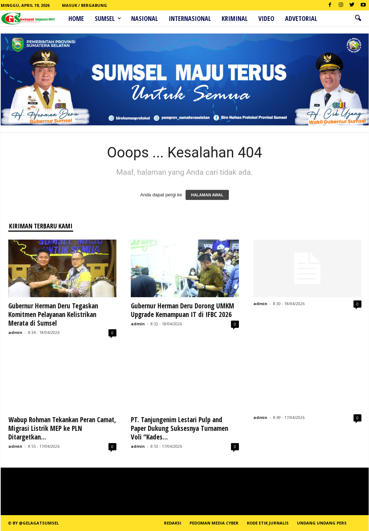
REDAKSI (172, 523)
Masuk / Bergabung (84, 5)
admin (15, 332)
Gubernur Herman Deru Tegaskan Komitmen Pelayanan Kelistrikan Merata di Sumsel (53, 314)
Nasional (144, 18)
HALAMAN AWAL (207, 195)
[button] (358, 18)
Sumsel (108, 18)
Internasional (190, 18)
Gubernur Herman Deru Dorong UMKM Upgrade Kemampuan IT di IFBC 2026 (182, 310)
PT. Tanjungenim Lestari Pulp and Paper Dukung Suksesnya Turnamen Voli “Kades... (179, 428)
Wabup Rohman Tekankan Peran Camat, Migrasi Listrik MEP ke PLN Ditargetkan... (62, 428)
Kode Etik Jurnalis (268, 523)
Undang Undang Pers (322, 523)
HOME (76, 18)
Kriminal (235, 18)
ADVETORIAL (301, 18)
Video (266, 18)
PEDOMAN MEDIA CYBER (214, 523)
